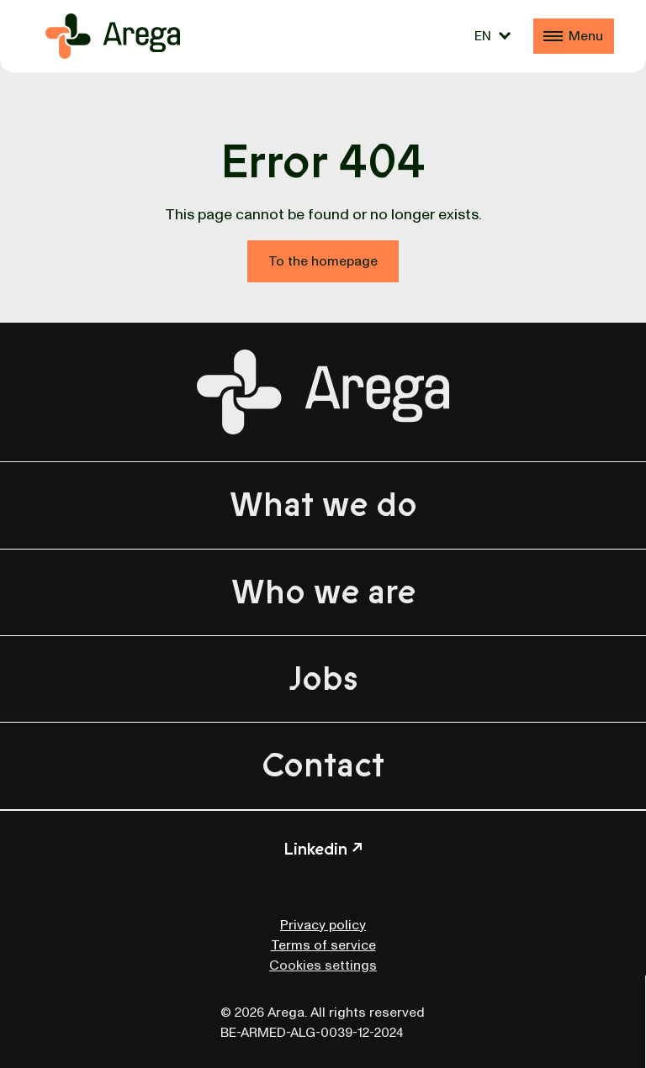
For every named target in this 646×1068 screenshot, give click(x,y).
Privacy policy (323, 925)
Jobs (323, 679)
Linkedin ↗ (323, 849)
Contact (323, 765)
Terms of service (323, 945)
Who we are (323, 592)
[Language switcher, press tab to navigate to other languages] (493, 36)
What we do (323, 505)
